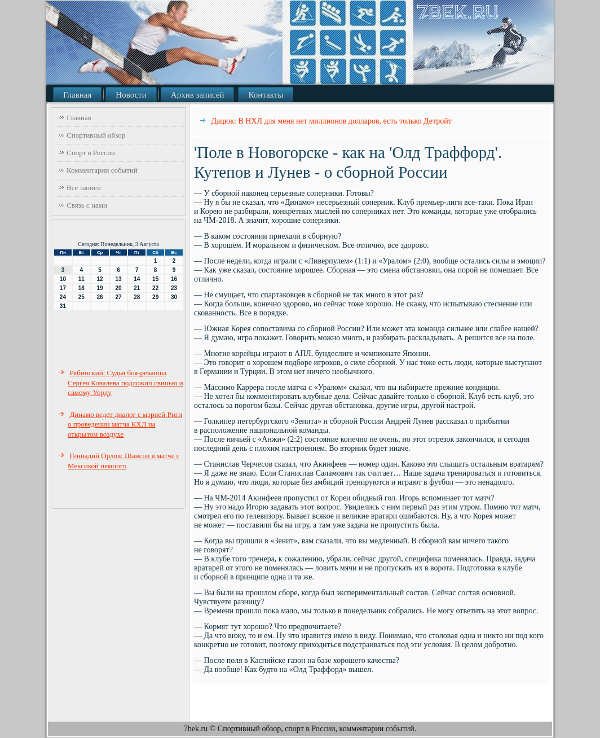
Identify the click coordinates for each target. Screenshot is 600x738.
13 (118, 279)
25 (81, 297)
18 (81, 288)
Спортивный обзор (96, 135)
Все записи (84, 187)
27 (118, 297)
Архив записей (197, 94)
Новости (131, 94)
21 (137, 288)
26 (100, 297)
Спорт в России (91, 152)
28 (137, 297)
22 (155, 288)
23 (174, 288)
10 (63, 279)
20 (118, 288)
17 (63, 288)
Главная (77, 94)
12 (100, 279)
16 (174, 279)
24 (63, 297)
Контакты (265, 94)
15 (155, 279)
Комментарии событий (102, 170)
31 (63, 306)
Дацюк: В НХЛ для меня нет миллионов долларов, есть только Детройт (331, 121)
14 (137, 279)
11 (81, 279)
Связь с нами (87, 205)
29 (155, 297)
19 (100, 288)
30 (174, 297)
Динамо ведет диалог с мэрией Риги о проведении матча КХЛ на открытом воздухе (125, 424)
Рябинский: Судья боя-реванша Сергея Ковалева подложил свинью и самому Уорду (125, 382)
